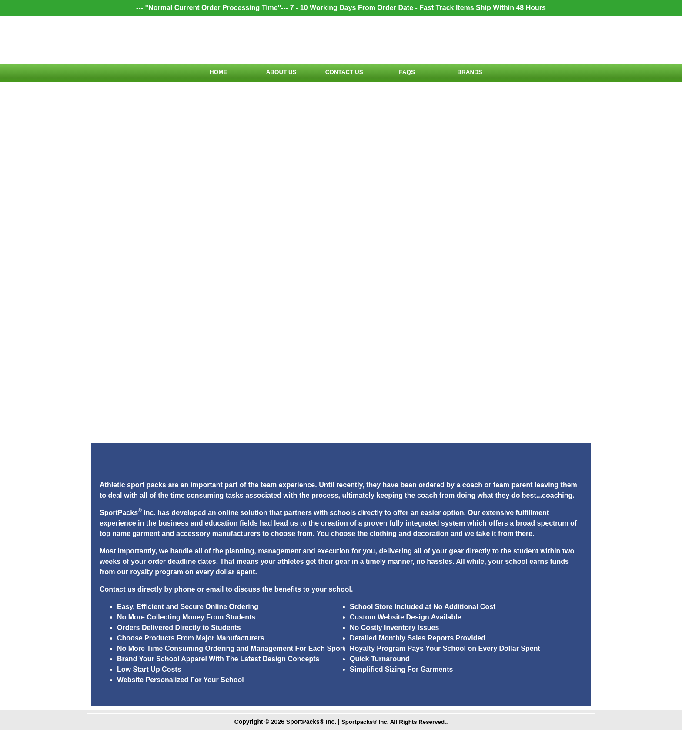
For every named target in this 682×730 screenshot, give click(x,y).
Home (214, 73)
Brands (468, 73)
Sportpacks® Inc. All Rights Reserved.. (394, 721)
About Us (277, 73)
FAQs (404, 73)
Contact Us (341, 73)
